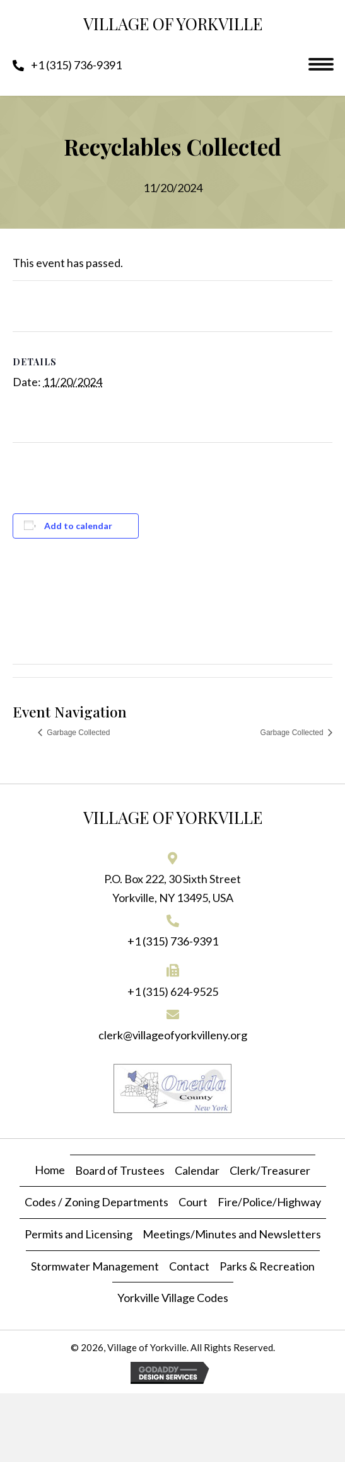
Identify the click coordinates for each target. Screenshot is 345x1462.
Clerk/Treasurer (270, 1170)
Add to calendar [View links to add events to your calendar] (78, 526)
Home (50, 1170)
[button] (67, 65)
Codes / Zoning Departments (96, 1202)
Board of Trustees (120, 1170)
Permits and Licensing (78, 1234)
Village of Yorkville (172, 24)
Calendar (197, 1170)
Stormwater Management (95, 1266)
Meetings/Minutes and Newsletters (232, 1234)
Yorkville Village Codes (172, 1298)
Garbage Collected (77, 732)
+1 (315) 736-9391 (172, 941)
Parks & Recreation (267, 1266)
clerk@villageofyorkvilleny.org (172, 1035)
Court (193, 1202)
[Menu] (321, 64)
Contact (189, 1266)
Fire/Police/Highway (269, 1202)
